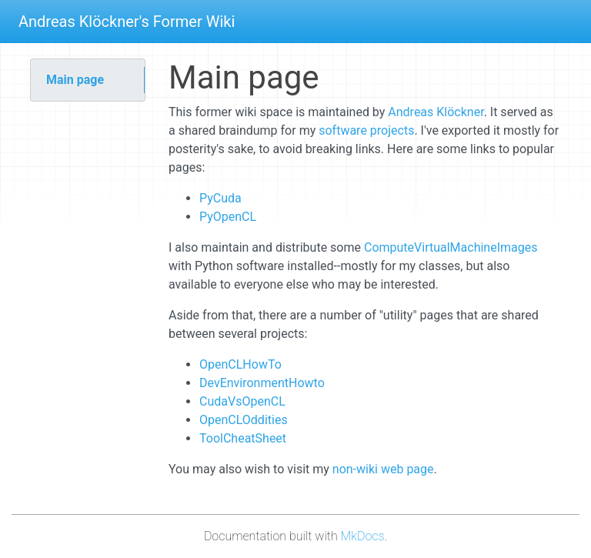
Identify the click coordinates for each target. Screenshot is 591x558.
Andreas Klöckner (435, 112)
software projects (366, 130)
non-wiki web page (383, 469)
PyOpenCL (227, 216)
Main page (75, 79)
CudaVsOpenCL (242, 401)
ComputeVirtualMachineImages (451, 247)
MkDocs (363, 536)
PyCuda (220, 198)
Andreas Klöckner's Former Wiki (126, 21)
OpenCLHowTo (240, 364)
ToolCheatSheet (242, 438)
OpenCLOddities (243, 420)
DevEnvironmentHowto (262, 383)
